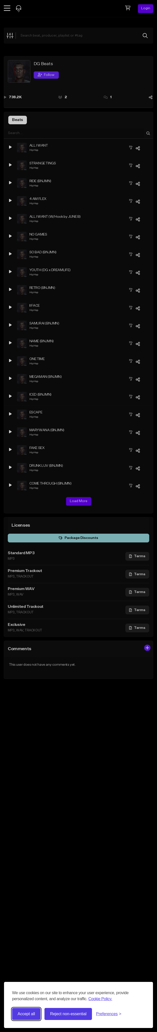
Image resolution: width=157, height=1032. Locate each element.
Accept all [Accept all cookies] (26, 1014)
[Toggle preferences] (108, 1014)
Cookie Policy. (100, 999)
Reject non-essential (68, 1014)
